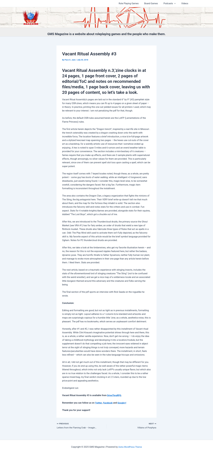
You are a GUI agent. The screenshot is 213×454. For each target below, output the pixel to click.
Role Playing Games (133, 3)
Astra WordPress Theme (130, 447)
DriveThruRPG (114, 395)
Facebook (108, 402)
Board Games (154, 3)
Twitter (98, 402)
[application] (176, 3)
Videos (185, 3)
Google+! (122, 402)
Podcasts (171, 3)
